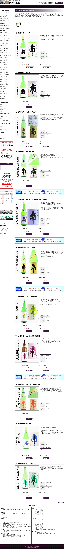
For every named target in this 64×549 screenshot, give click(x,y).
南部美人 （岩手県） (4, 52)
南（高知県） (2, 89)
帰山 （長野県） (3, 71)
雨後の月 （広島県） (4, 93)
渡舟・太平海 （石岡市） (4, 21)
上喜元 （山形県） (3, 57)
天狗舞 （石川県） (3, 81)
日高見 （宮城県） (3, 60)
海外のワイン (2, 127)
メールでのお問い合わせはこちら (47, 3)
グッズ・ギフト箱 (3, 135)
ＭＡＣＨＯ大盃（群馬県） (4, 74)
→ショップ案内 (3, 233)
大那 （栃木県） (3, 69)
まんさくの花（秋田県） (4, 48)
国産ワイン (2, 126)
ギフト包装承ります (6, 218)
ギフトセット (2, 138)
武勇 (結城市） (3, 23)
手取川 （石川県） (3, 79)
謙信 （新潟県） (3, 77)
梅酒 (1, 118)
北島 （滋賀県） (3, 86)
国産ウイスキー (3, 129)
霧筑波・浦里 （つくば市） (5, 20)
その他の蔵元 (3, 98)
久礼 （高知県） (3, 88)
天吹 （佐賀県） (3, 96)
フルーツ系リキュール (4, 120)
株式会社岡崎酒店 (13, 2)
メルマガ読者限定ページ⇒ (7, 186)
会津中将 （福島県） (4, 65)
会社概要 (26, 546)
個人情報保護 (37, 546)
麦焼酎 (1, 104)
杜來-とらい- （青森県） (4, 43)
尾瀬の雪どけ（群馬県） (4, 72)
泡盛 (1, 111)
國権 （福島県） (3, 62)
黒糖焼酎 (1, 109)
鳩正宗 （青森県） (3, 41)
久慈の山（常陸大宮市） (4, 33)
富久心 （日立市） (3, 32)
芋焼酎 (1, 106)
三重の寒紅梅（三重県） (4, 84)
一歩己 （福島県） (3, 64)
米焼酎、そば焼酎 (3, 108)
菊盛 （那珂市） (3, 30)
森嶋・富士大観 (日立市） (5, 15)
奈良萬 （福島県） (3, 67)
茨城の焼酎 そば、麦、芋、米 (5, 113)
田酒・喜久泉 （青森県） (4, 40)
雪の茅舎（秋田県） (3, 50)
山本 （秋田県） (3, 45)
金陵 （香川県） (3, 91)
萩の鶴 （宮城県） (3, 59)
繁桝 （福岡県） (3, 95)
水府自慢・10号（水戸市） (5, 25)
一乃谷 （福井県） (3, 83)
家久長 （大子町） (3, 35)
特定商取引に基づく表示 (31, 546)
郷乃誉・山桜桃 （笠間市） (5, 18)
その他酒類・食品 (3, 136)
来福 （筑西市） (3, 16)
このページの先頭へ (61, 502)
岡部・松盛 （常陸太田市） (5, 28)
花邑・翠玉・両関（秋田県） (5, 47)
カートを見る (58, 3)
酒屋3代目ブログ (6, 212)
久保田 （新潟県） (4, 76)
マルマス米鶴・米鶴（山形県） (5, 55)
